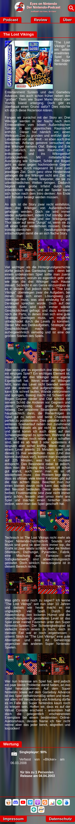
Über (67, 20)
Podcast (10, 20)
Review (40, 20)
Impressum (13, 819)
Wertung (11, 744)
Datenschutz (60, 819)
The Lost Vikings (18, 34)
